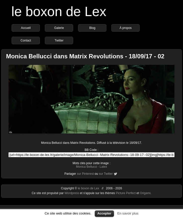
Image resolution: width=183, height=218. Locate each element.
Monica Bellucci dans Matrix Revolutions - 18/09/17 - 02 (85, 56)
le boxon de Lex (58, 11)
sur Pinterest (85, 174)
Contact (26, 40)
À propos (125, 28)
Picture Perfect (126, 193)
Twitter (59, 40)
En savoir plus (127, 213)
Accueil (26, 28)
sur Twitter (106, 174)
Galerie (59, 28)
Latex (103, 166)
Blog (92, 28)
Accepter (104, 213)
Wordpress (72, 193)
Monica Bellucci (86, 166)
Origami (145, 193)
